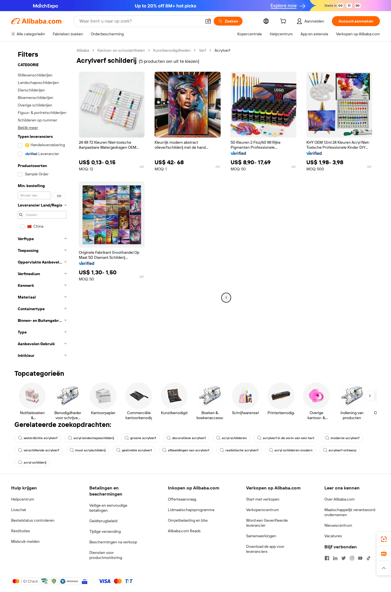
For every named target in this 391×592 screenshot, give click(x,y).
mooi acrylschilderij (88, 450)
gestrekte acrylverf (134, 450)
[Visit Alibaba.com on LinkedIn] (335, 558)
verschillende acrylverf (38, 450)
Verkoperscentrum (262, 510)
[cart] (284, 22)
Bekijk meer (28, 127)
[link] (384, 539)
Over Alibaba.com (339, 499)
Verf (202, 50)
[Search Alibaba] (139, 21)
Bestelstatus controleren (32, 520)
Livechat (18, 510)
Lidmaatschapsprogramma (191, 510)
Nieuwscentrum (338, 525)
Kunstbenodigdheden (172, 50)
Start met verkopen (262, 499)
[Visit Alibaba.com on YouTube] (360, 558)
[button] (208, 21)
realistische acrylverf (239, 450)
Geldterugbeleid (103, 521)
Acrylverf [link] (222, 50)
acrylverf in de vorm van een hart (285, 438)
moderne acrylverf (342, 438)
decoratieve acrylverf (186, 438)
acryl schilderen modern (290, 450)
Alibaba (83, 50)
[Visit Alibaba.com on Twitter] (343, 558)
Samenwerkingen (261, 536)
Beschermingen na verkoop (113, 542)
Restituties (20, 531)
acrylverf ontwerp (339, 450)
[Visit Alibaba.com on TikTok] (368, 558)
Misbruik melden (25, 541)
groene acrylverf (140, 438)
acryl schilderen (231, 438)
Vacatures (333, 536)
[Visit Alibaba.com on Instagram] (351, 558)
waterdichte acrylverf (37, 438)
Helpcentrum (22, 499)
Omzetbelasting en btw (188, 520)
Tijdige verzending (105, 531)
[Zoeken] (228, 21)
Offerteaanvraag (182, 499)
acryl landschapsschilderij (91, 438)
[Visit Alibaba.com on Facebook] (326, 558)
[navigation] (42, 204)
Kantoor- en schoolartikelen (121, 50)
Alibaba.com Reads (184, 531)
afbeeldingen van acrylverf (185, 450)
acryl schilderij (32, 462)
